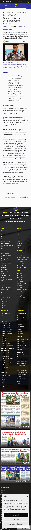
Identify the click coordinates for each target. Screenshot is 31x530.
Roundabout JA (21, 298)
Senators (19, 331)
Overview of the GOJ (23, 339)
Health (18, 241)
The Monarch (21, 341)
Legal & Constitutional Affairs (7, 280)
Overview (20, 316)
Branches (19, 336)
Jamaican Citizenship (8, 370)
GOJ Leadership (22, 313)
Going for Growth (22, 283)
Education (4, 249)
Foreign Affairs (5, 259)
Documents (20, 368)
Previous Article (9, 197)
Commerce (4, 237)
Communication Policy (22, 375)
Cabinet (3, 235)
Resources (4, 372)
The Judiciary (21, 347)
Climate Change (5, 241)
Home (5, 212)
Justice (3, 273)
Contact (19, 218)
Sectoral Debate (21, 267)
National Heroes (6, 331)
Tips (3, 377)
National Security (6, 287)
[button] (27, 496)
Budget (3, 233)
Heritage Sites (6, 338)
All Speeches (21, 365)
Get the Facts (6, 215)
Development (5, 243)
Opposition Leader (22, 322)
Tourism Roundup (22, 294)
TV (22, 212)
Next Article (23, 197)
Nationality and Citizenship (6, 366)
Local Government (6, 283)
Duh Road (19, 279)
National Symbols (7, 333)
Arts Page (19, 273)
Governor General (6, 261)
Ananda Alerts (6, 389)
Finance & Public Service (6, 256)
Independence (6, 327)
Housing (3, 265)
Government (25, 215)
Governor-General (22, 318)
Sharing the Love (21, 296)
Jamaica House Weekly (23, 257)
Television (3, 490)
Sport (2, 299)
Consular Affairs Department (6, 363)
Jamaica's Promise (22, 289)
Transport (3, 305)
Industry (3, 267)
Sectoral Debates (22, 363)
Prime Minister (21, 320)
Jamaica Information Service (15, 9)
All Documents (21, 378)
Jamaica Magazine (22, 253)
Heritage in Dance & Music (7, 340)
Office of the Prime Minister (6, 290)
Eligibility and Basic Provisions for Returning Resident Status (7, 357)
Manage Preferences (16, 524)
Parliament (4, 295)
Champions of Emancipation (6, 324)
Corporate (12, 218)
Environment (5, 253)
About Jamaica (5, 313)
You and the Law (21, 300)
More (2, 382)
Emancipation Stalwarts (6, 320)
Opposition (4, 293)
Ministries (20, 384)
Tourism (3, 303)
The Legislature (21, 345)
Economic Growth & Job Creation (7, 246)
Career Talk (20, 277)
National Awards (6, 336)
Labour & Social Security (5, 276)
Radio (26, 212)
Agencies (20, 386)
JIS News (19, 255)
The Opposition (21, 349)
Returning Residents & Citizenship (7, 349)
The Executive (21, 343)
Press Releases (5, 297)
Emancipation (6, 318)
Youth (2, 307)
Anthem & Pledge (7, 329)
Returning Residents (8, 353)
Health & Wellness (6, 263)
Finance (19, 239)
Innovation (20, 243)
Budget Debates (22, 361)
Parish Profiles (6, 343)
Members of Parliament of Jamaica (21, 327)
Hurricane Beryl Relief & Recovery (15, 221)
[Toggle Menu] (6, 6)
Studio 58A (20, 265)
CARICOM (5, 387)
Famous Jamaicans (7, 345)
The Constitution (22, 370)
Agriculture (4, 231)
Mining (3, 285)
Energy (3, 251)
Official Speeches (22, 259)
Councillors (20, 333)
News (10, 212)
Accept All (16, 515)
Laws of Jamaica (22, 372)
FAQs (3, 379)
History (4, 316)
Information (16, 215)
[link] (2, 1)
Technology (4, 301)
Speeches (20, 352)
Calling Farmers (21, 275)
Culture (3, 239)
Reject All (16, 519)
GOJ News (20, 285)
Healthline (19, 287)
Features (16, 212)
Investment (4, 271)
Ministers (19, 324)
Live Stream (20, 263)
